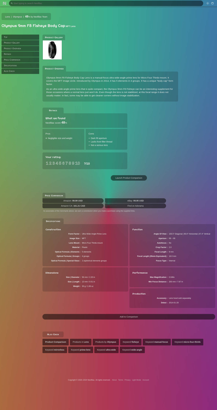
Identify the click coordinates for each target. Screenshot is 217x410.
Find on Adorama (135, 206)
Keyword (131, 342)
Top (5, 37)
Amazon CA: (73, 206)
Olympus (17, 17)
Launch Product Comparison (128, 178)
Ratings (7, 54)
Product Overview (12, 48)
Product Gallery (12, 42)
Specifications (10, 65)
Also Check (9, 71)
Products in (81, 342)
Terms (120, 380)
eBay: (135, 200)
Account (146, 380)
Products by (105, 342)
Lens (7, 17)
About (114, 380)
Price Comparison (12, 60)
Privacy (128, 380)
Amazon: (73, 200)
